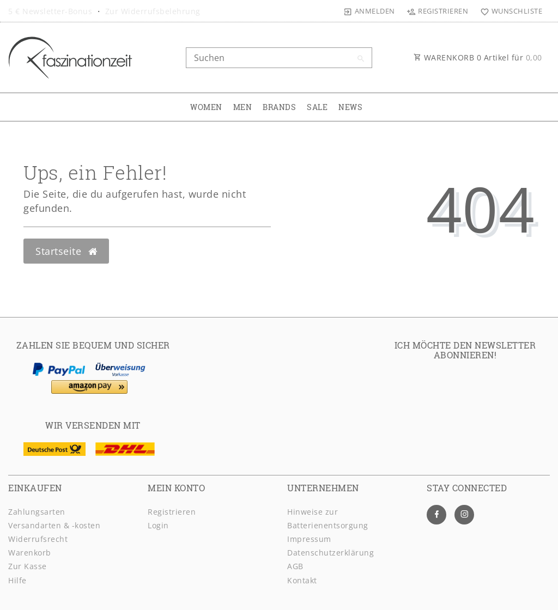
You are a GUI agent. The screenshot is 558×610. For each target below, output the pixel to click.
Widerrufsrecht (38, 539)
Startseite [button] (66, 251)
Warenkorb (29, 552)
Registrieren (172, 512)
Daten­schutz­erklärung (330, 552)
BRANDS (279, 107)
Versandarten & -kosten (54, 525)
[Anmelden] (369, 11)
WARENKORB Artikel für (478, 57)
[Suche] (361, 59)
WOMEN (206, 107)
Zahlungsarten (36, 512)
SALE (317, 107)
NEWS (350, 107)
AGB (295, 566)
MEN (242, 107)
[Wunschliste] (508, 11)
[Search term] (279, 57)
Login (158, 525)
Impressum (309, 539)
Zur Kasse (27, 566)
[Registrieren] (437, 11)
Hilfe (17, 580)
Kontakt (302, 580)
